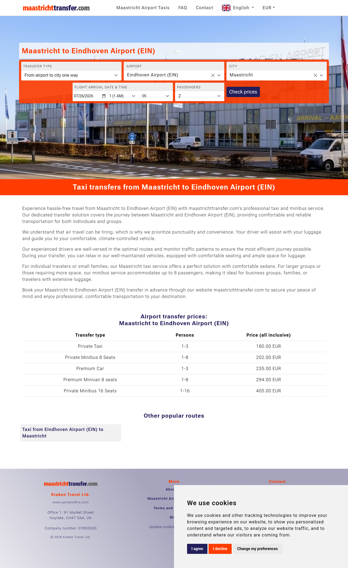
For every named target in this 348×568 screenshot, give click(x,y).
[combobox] (174, 75)
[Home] (56, 7)
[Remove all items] (213, 75)
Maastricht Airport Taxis (143, 7)
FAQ (182, 7)
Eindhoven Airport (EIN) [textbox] (152, 74)
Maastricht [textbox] (241, 74)
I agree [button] (197, 549)
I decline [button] (220, 549)
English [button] (236, 7)
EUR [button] (267, 7)
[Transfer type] (71, 75)
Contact (204, 7)
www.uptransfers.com (70, 502)
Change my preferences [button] (257, 549)
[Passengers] (199, 96)
